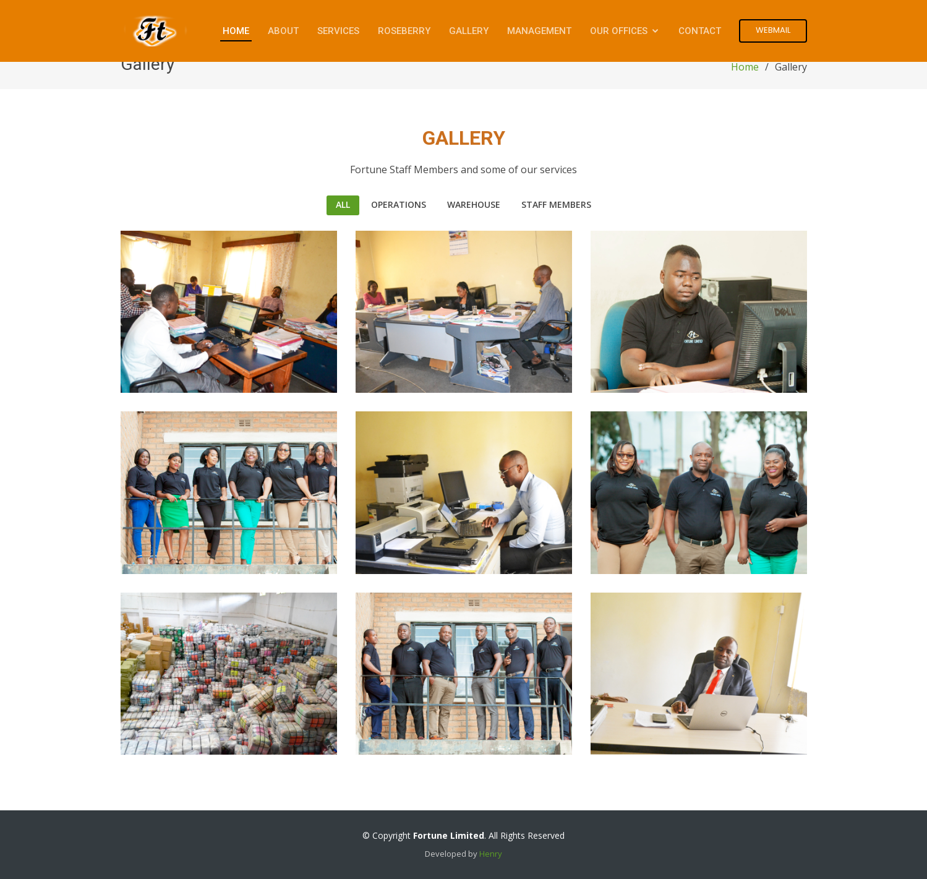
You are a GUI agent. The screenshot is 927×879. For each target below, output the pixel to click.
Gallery (469, 30)
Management (539, 30)
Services (338, 30)
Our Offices (618, 30)
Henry (490, 853)
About (283, 30)
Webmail (773, 30)
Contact (699, 30)
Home (236, 30)
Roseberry (404, 30)
